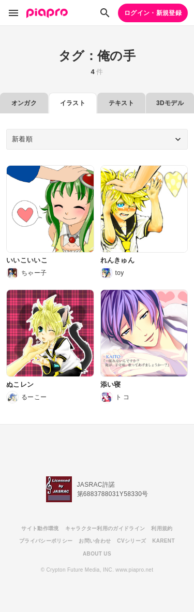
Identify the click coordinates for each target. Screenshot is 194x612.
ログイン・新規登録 (153, 13)
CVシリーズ (131, 541)
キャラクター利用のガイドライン (105, 528)
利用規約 (161, 528)
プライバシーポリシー (45, 541)
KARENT (163, 541)
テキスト (121, 103)
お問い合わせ (95, 541)
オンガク (24, 103)
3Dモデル (170, 103)
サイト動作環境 (39, 528)
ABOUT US (97, 554)
